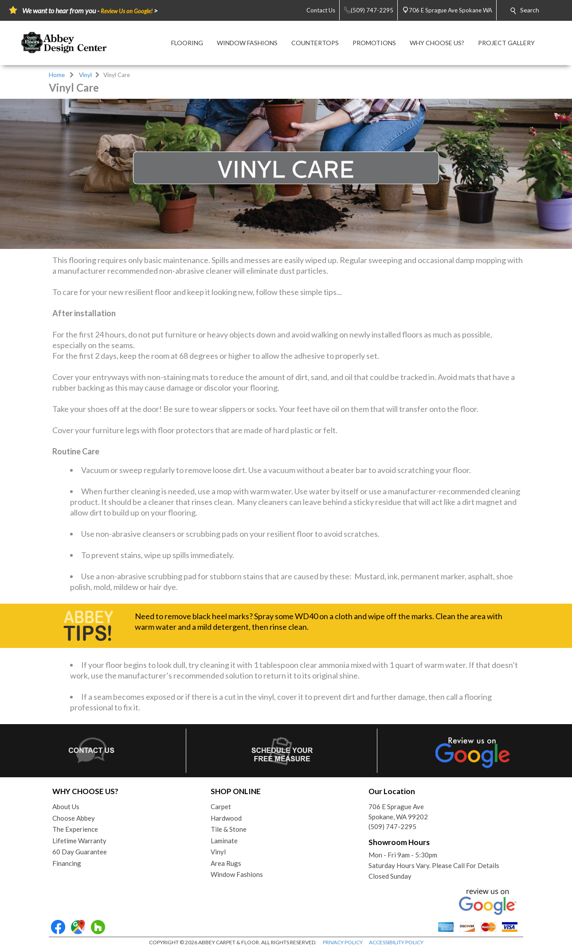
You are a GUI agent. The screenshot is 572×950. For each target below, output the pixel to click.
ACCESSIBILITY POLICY (396, 942)
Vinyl (85, 74)
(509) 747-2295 (392, 826)
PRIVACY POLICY (343, 942)
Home (57, 74)
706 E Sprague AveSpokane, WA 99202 (398, 812)
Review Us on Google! (127, 11)
